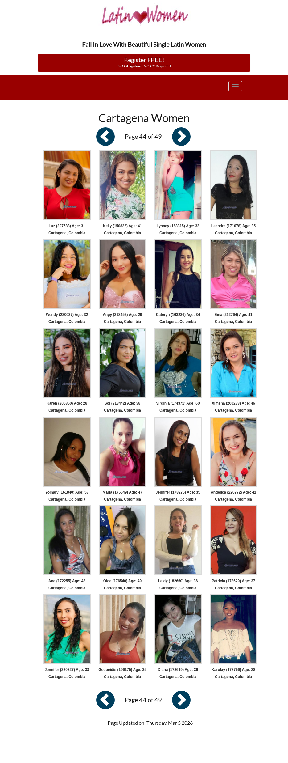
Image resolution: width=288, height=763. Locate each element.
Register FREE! (144, 62)
